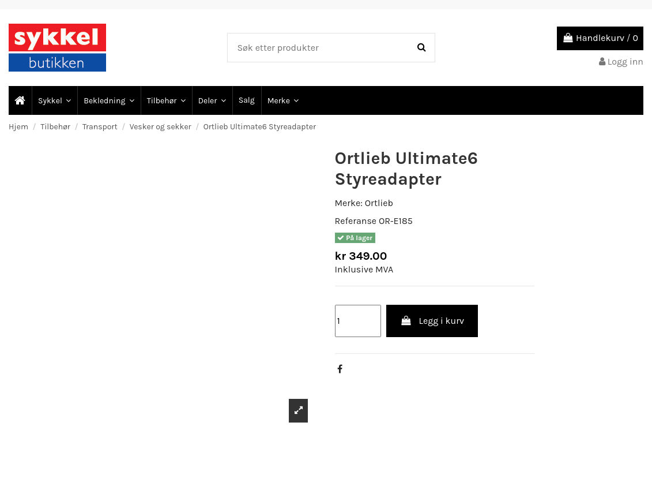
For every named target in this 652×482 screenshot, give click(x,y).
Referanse (356, 220)
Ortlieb (379, 202)
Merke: (349, 202)
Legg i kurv (432, 320)
